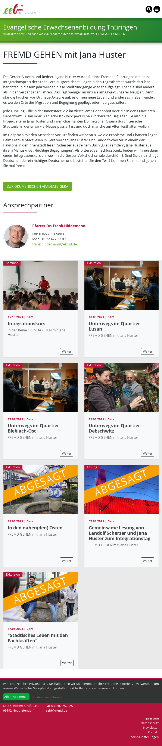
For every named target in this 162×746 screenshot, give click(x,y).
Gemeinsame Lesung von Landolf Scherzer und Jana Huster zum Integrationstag (119, 533)
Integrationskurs (26, 323)
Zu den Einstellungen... (49, 697)
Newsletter (151, 727)
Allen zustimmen (16, 697)
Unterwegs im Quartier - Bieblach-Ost (35, 428)
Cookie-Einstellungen (144, 737)
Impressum (151, 718)
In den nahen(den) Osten (35, 528)
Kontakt (153, 732)
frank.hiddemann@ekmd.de (54, 244)
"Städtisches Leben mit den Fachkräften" (38, 638)
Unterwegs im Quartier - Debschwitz (116, 428)
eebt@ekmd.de (56, 710)
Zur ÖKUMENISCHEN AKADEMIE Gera (37, 186)
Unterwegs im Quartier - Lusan (116, 326)
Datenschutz (150, 723)
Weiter (66, 351)
